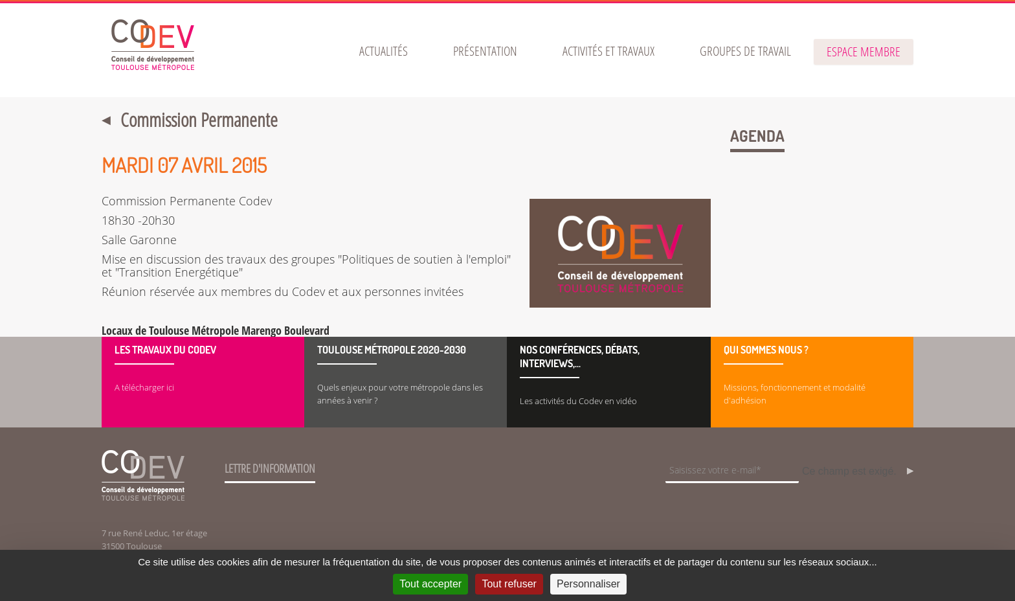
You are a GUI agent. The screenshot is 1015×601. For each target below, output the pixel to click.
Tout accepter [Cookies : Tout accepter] (430, 583)
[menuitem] (384, 51)
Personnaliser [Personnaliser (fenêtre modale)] (588, 583)
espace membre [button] (863, 51)
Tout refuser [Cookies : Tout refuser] (509, 583)
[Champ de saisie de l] (732, 471)
